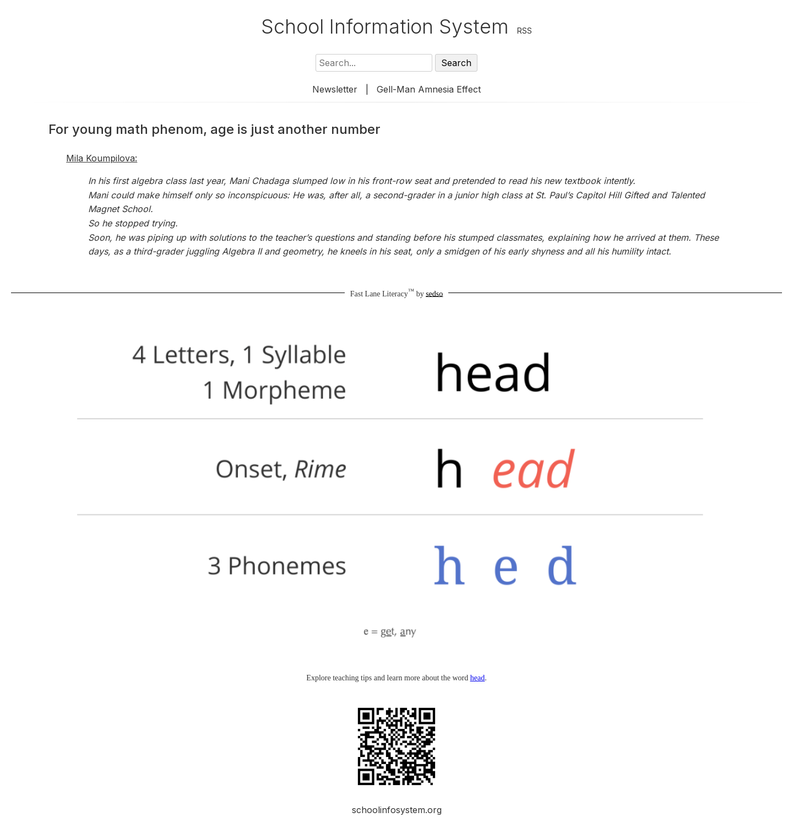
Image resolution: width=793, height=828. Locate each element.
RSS (524, 30)
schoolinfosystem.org (397, 809)
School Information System (385, 26)
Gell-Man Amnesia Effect (429, 89)
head (477, 678)
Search (456, 62)
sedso (434, 293)
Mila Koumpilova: (101, 158)
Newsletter (334, 89)
